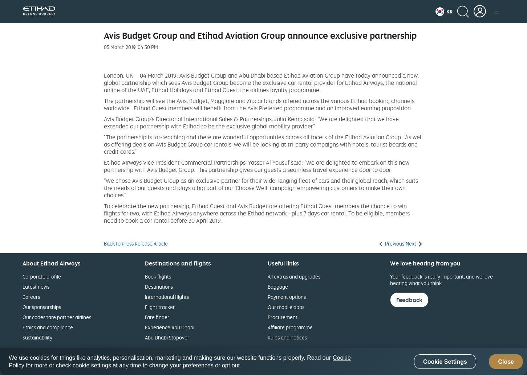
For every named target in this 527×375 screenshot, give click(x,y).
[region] (263, 361)
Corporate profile (42, 276)
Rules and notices (287, 337)
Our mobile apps (286, 307)
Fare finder (157, 317)
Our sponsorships (42, 307)
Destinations (159, 286)
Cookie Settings (445, 362)
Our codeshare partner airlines (57, 317)
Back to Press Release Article (136, 243)
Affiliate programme (290, 327)
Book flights (158, 276)
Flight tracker (160, 307)
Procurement (282, 317)
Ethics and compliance (48, 327)
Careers (31, 296)
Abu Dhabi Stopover (167, 337)
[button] (444, 11)
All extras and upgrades (294, 276)
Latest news (36, 286)
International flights (167, 296)
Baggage (278, 286)
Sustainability (37, 337)
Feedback (409, 300)
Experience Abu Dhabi (169, 327)
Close (506, 362)
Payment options (287, 296)
